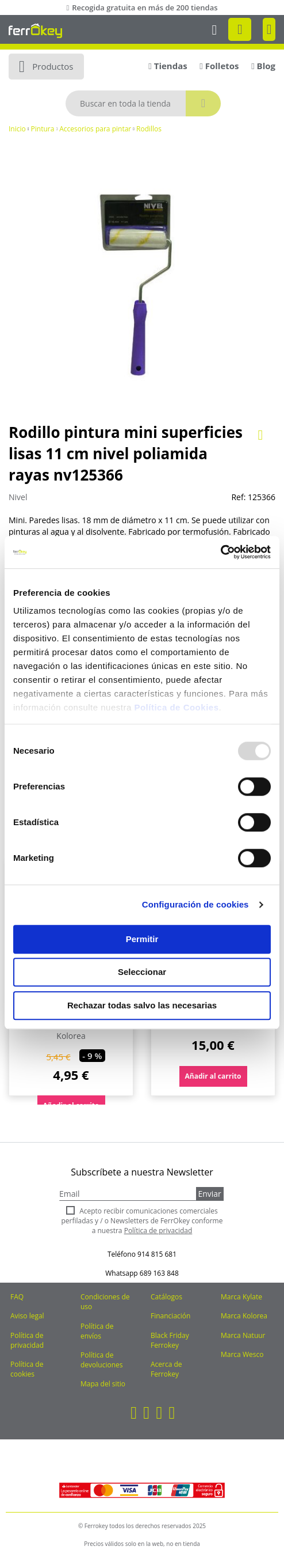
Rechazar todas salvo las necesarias (142, 1005)
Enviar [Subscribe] (209, 1193)
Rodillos (149, 129)
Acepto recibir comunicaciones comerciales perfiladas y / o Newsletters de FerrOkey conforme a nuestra (142, 1220)
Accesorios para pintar (95, 129)
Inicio (17, 129)
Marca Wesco (242, 1354)
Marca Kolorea (244, 1316)
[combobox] (143, 103)
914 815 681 (156, 1254)
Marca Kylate (241, 1297)
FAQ (17, 1297)
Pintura (43, 129)
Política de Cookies (176, 707)
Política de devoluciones (101, 1360)
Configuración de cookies (195, 904)
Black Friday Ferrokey (170, 1340)
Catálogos (166, 1297)
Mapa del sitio (102, 1384)
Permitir (142, 939)
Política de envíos (96, 1331)
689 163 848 (159, 1273)
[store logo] (35, 30)
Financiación (170, 1316)
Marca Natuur (243, 1335)
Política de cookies (26, 1369)
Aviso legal (27, 1316)
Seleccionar (142, 972)
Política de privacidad (27, 1340)
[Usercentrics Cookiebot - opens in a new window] (220, 552)
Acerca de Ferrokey (166, 1369)
